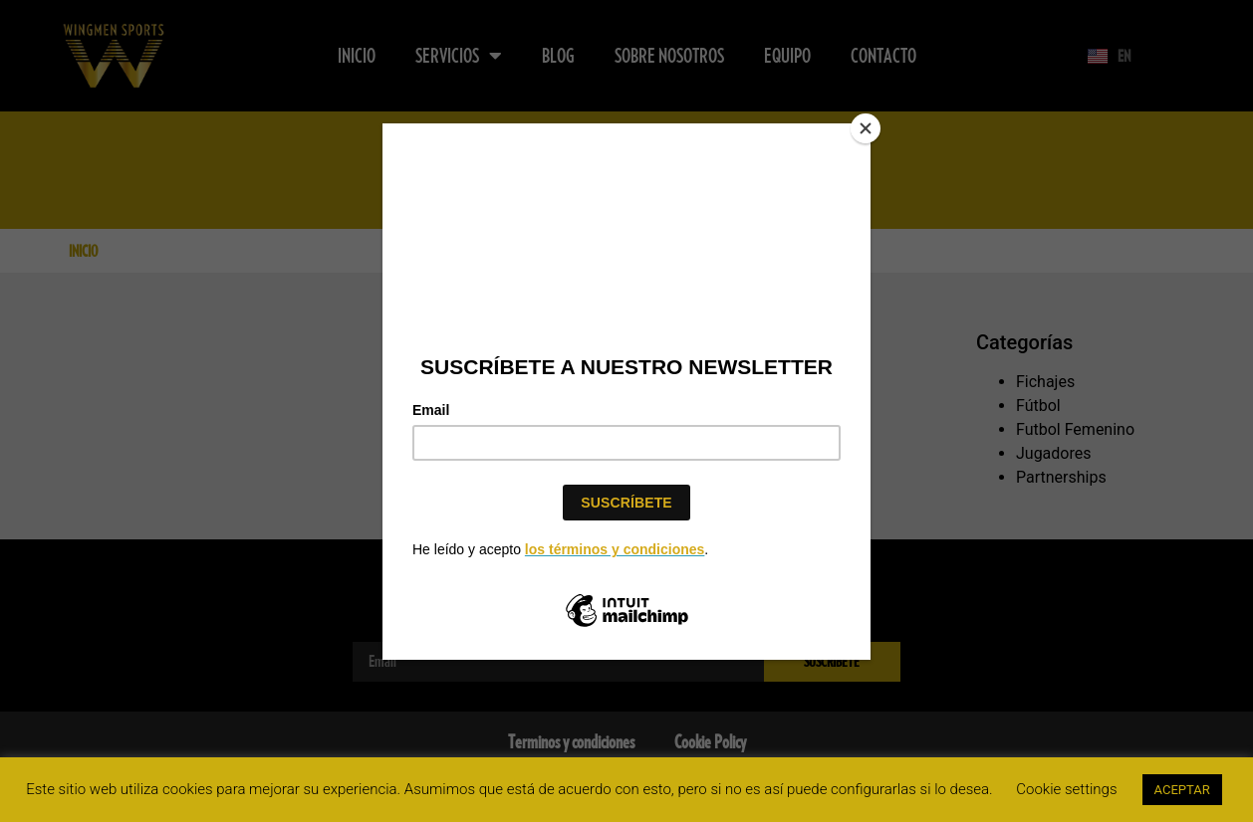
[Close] (865, 128)
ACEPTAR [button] (1182, 789)
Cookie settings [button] (1066, 789)
